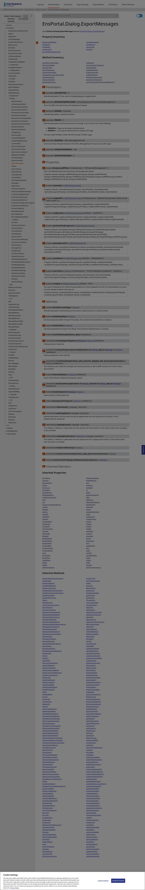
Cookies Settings (103, 883)
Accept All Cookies (118, 883)
